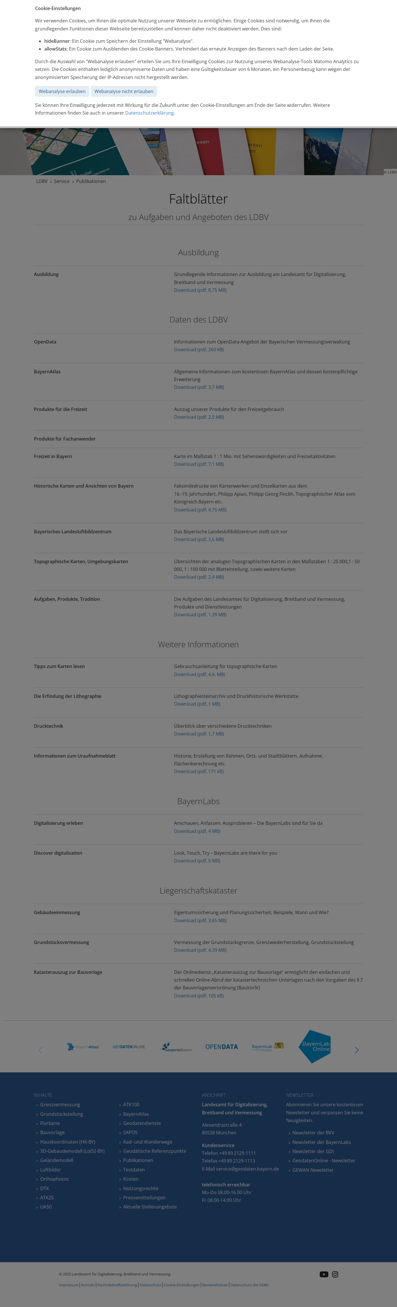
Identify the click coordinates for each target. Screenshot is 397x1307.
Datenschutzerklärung (149, 113)
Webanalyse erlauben (62, 91)
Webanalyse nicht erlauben (124, 91)
